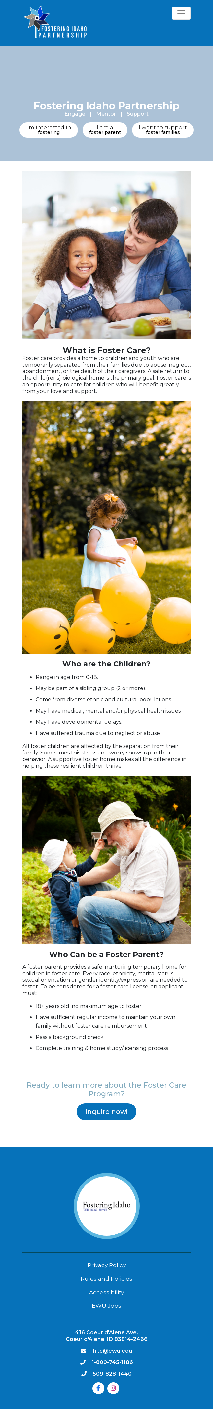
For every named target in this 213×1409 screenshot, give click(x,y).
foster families (163, 129)
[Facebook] (98, 1388)
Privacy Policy (107, 1265)
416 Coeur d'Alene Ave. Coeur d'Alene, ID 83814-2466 (107, 1335)
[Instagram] (113, 1388)
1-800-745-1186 (112, 1362)
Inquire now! (106, 1112)
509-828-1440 (112, 1374)
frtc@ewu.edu (112, 1351)
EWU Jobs (106, 1305)
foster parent (105, 129)
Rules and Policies (106, 1278)
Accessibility (106, 1292)
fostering (48, 129)
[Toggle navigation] (181, 13)
